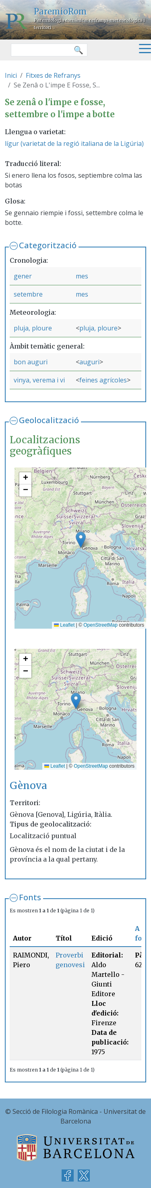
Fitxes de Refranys (53, 75)
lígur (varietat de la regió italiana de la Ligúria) (74, 143)
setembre (28, 294)
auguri (89, 361)
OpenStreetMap (100, 625)
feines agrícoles (103, 380)
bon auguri (31, 361)
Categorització (48, 245)
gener (23, 276)
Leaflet (64, 625)
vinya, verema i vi (39, 380)
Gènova (28, 785)
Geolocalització (49, 420)
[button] (81, 540)
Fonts (30, 897)
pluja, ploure (33, 328)
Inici (11, 75)
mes (82, 276)
